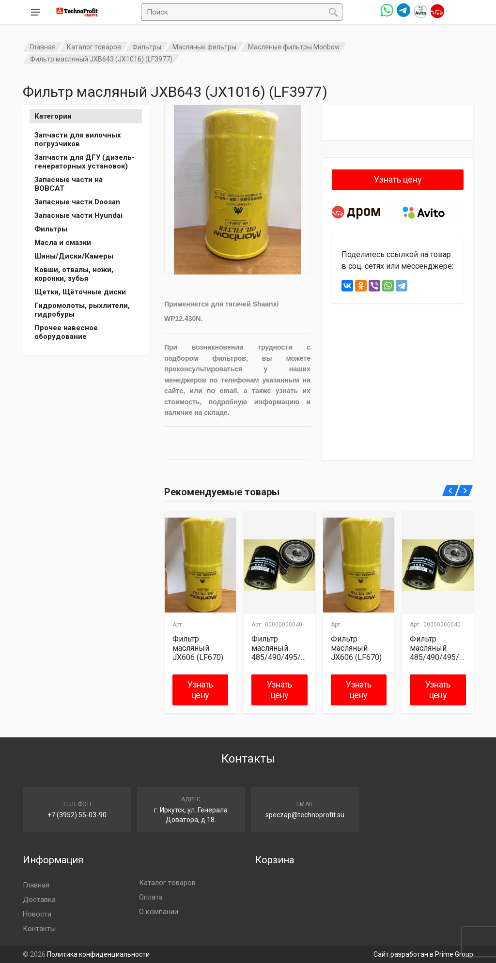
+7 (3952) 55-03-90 (77, 815)
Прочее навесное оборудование (66, 332)
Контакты (39, 928)
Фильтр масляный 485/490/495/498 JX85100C (278, 648)
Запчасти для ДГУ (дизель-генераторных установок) (84, 161)
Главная (43, 47)
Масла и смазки (62, 242)
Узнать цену (398, 179)
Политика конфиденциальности (98, 954)
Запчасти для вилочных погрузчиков (77, 139)
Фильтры (146, 47)
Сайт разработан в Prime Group (423, 954)
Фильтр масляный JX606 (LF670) (197, 648)
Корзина (274, 860)
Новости (37, 914)
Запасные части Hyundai (78, 215)
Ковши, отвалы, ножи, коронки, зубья (73, 274)
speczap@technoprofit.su (304, 815)
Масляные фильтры (204, 47)
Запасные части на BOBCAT (68, 184)
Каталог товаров (94, 47)
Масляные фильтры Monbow (294, 47)
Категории (53, 116)
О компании (158, 911)
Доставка (39, 899)
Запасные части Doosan (77, 202)
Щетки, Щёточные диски (80, 292)
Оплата (151, 897)
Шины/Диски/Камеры (73, 256)
